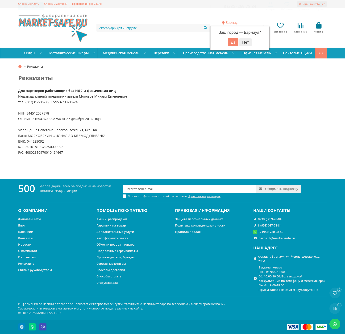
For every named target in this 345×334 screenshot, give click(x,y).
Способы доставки (55, 3)
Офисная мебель (232, 53)
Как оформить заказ (112, 238)
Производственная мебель (186, 53)
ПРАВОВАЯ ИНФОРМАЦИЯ (202, 210)
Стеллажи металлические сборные (284, 53)
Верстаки (147, 53)
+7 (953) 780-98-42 (270, 232)
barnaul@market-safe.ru (276, 238)
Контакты (25, 238)
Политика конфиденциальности (200, 225)
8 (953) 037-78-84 (269, 225)
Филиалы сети (29, 219)
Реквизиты (26, 264)
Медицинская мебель (110, 53)
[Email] (189, 189)
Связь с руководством (35, 270)
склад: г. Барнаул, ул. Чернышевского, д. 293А (289, 259)
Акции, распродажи (111, 219)
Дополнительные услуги (115, 232)
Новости (24, 245)
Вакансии (25, 232)
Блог (21, 225)
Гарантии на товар (111, 225)
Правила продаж (188, 232)
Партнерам (27, 257)
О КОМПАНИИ (33, 210)
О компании (27, 251)
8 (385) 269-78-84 (269, 219)
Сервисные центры (111, 264)
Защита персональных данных (199, 219)
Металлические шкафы (63, 53)
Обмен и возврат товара (115, 245)
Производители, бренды (115, 257)
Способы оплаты (28, 3)
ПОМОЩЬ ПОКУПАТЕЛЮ (121, 210)
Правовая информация (87, 3)
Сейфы (28, 53)
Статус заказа (107, 283)
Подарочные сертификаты (117, 251)
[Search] (153, 28)
